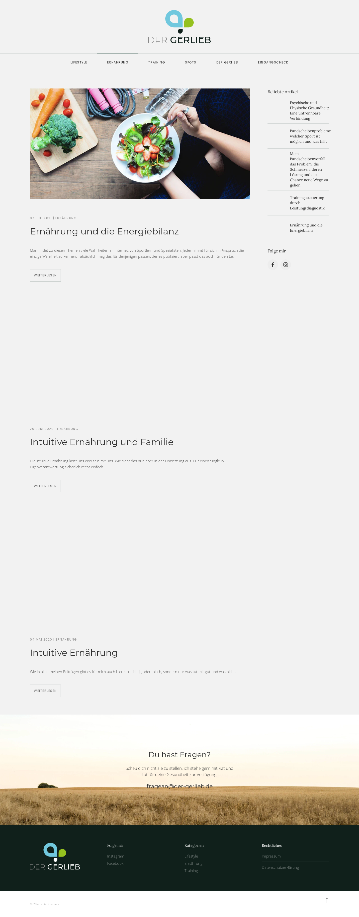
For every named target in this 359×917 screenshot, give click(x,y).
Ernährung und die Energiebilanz (104, 231)
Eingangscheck (273, 62)
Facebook (115, 863)
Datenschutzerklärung (280, 867)
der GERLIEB (227, 62)
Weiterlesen (45, 275)
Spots (190, 62)
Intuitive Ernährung (74, 652)
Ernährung (118, 62)
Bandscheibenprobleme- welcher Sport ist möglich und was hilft (311, 136)
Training (156, 62)
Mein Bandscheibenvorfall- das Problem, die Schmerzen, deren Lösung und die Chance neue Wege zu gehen (309, 169)
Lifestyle (79, 62)
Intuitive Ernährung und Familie (102, 441)
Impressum (271, 856)
